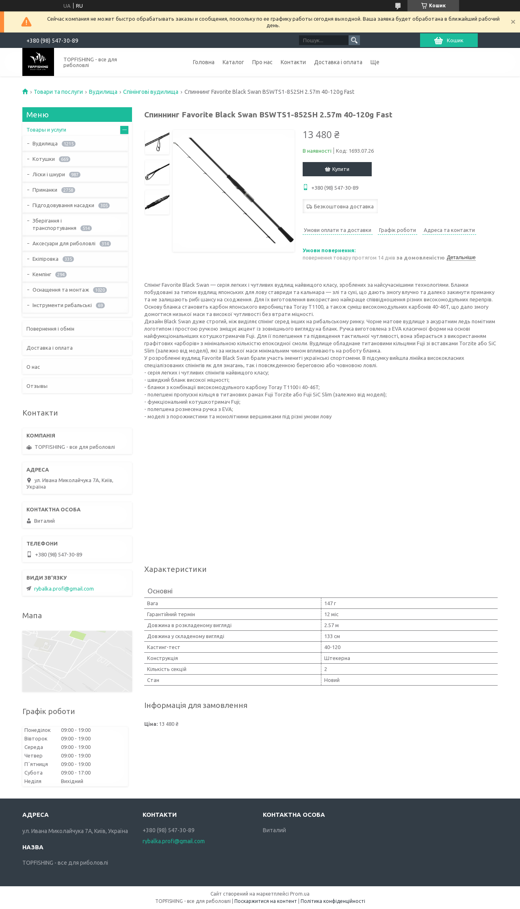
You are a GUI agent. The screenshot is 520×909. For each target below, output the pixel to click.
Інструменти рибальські (62, 305)
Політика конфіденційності (333, 901)
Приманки (44, 190)
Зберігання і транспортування (54, 224)
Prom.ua (300, 893)
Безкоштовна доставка (344, 206)
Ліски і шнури (48, 174)
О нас (33, 367)
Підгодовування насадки (63, 205)
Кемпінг (41, 274)
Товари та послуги (58, 92)
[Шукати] (354, 40)
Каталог (233, 62)
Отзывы (37, 386)
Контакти (293, 62)
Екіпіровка (45, 259)
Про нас (262, 62)
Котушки (43, 159)
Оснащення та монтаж (60, 289)
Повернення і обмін (50, 328)
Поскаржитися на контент (265, 901)
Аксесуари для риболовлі (63, 243)
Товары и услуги (46, 129)
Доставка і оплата (338, 62)
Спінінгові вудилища (150, 92)
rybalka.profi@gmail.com (64, 588)
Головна (203, 62)
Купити (340, 169)
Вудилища (103, 92)
